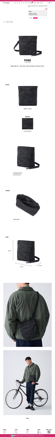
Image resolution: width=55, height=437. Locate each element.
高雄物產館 (31, 2)
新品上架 (35, 2)
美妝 (19, 2)
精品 (15, 2)
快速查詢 (27, 429)
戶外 (21, 2)
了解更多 (16, 429)
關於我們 (4, 429)
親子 (26, 2)
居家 (23, 2)
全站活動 (41, 2)
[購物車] (48, 2)
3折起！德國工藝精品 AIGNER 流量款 (27, 0)
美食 (28, 2)
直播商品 (38, 2)
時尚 (17, 2)
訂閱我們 (39, 429)
